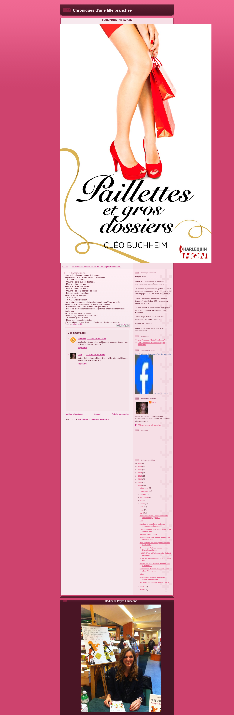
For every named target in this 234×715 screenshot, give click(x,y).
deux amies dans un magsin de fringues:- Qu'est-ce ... (152, 578)
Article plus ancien (120, 414)
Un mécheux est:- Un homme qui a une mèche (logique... (154, 517)
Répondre (82, 348)
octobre (143, 494)
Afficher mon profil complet (149, 425)
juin (142, 507)
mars (142, 586)
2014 (140, 473)
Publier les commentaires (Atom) (93, 419)
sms (141, 521)
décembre (144, 488)
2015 (140, 470)
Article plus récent (74, 414)
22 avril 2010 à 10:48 (95, 355)
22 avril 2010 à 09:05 (96, 338)
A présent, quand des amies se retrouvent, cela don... (152, 525)
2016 (140, 466)
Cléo (80, 355)
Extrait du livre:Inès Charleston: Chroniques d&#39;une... (96, 266)
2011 (140, 482)
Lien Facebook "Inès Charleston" (151, 340)
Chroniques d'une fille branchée (102, 10)
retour (142, 574)
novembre (144, 491)
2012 (140, 479)
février (143, 590)
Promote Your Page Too (162, 393)
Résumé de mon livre (148, 534)
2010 (140, 485)
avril (142, 513)
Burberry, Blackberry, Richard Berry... (155, 582)
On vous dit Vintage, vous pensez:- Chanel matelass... (154, 549)
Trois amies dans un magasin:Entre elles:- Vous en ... (154, 570)
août (142, 500)
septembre (144, 497)
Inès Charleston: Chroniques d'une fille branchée (153, 354)
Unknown (82, 338)
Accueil (65, 266)
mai (141, 510)
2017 (140, 463)
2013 (140, 476)
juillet (142, 504)
